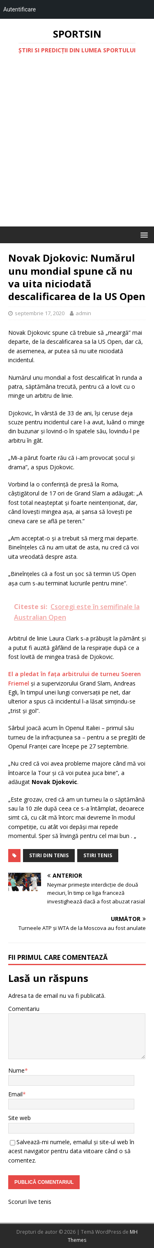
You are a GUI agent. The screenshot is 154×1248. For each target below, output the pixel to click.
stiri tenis (97, 855)
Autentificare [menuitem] (19, 9)
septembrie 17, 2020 (39, 313)
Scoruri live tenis (29, 1201)
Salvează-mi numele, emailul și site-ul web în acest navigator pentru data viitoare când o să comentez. (71, 1151)
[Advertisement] (77, 145)
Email (15, 1094)
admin (83, 313)
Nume (16, 1070)
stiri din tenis (49, 855)
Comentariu (23, 1009)
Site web (19, 1118)
